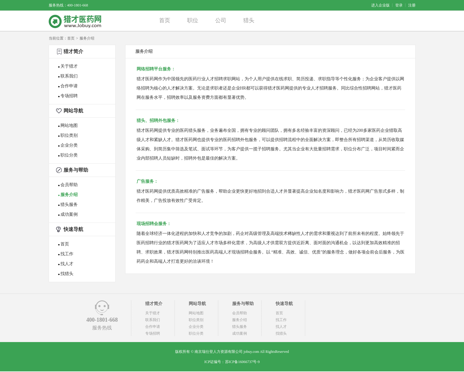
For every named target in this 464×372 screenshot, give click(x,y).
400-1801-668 (102, 320)
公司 (220, 20)
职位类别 (69, 135)
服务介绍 (87, 38)
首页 (164, 20)
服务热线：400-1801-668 (68, 5)
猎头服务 (69, 204)
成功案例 (69, 214)
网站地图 (69, 125)
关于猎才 (69, 66)
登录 (399, 5)
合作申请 (69, 86)
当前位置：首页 (62, 38)
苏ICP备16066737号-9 (242, 362)
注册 (412, 5)
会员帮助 (69, 184)
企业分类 (69, 145)
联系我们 (69, 76)
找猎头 (66, 273)
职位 (192, 20)
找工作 (66, 254)
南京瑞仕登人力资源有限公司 (219, 351)
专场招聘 (69, 96)
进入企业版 (380, 5)
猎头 (248, 20)
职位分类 (69, 155)
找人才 (66, 263)
